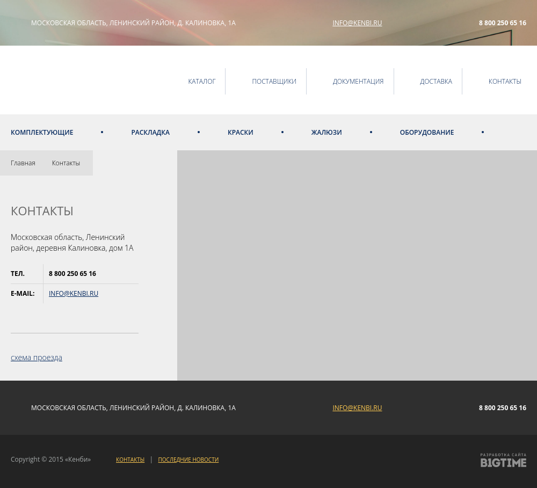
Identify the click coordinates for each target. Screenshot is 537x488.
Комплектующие (42, 132)
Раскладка (150, 132)
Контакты (66, 162)
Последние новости (188, 459)
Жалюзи (326, 132)
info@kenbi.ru (357, 22)
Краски (240, 132)
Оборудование (427, 132)
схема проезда (36, 357)
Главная (23, 162)
